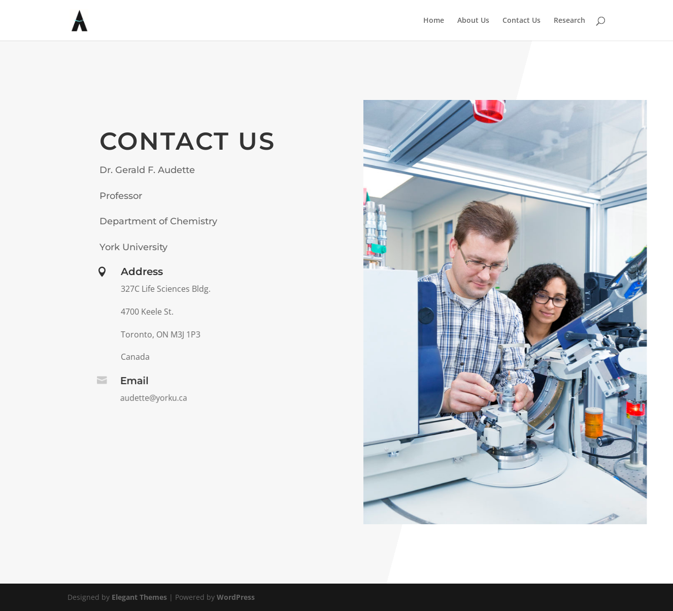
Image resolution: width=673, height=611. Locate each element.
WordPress (236, 597)
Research (569, 21)
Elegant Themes (139, 597)
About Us (473, 21)
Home (433, 21)
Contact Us (521, 21)
